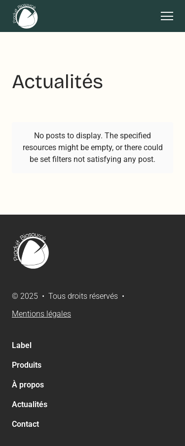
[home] (25, 16)
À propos (28, 384)
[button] (163, 16)
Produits (26, 365)
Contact (25, 424)
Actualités (29, 404)
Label (22, 345)
